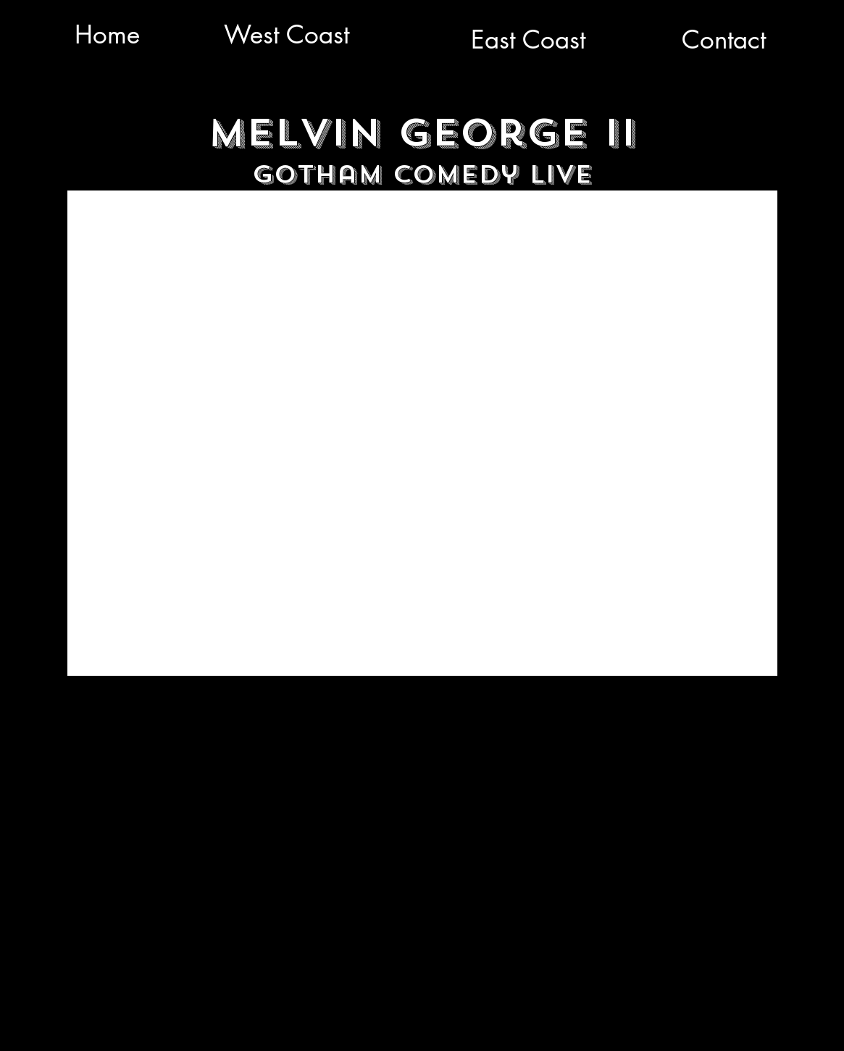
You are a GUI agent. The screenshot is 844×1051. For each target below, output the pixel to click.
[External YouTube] (422, 433)
